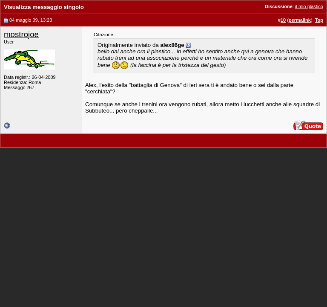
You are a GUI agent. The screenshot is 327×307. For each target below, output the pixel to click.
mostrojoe (21, 34)
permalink (300, 20)
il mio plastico (309, 6)
